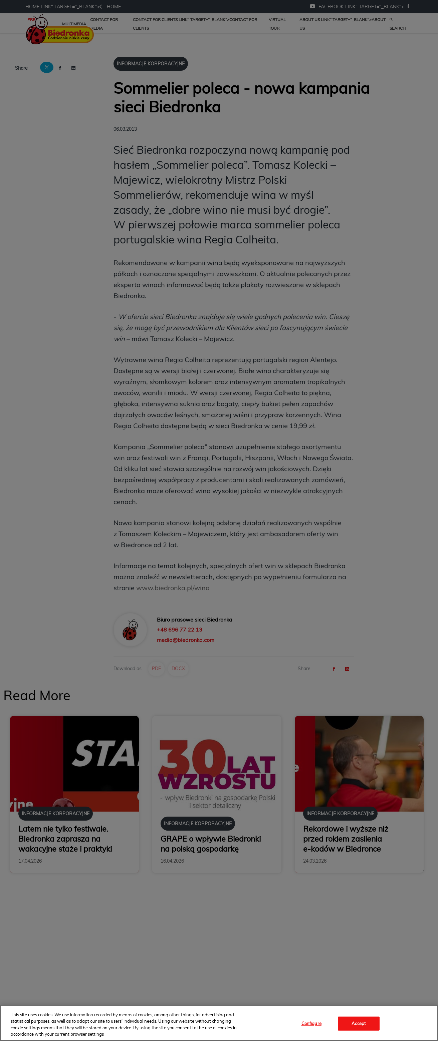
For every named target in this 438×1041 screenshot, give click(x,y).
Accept (359, 1023)
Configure (311, 1023)
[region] (219, 1023)
